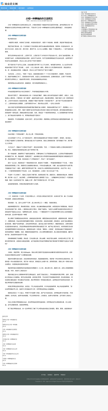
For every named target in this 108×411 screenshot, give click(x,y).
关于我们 (43, 374)
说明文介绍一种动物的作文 (10, 334)
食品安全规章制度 (86, 34)
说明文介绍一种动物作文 (9, 319)
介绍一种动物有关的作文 (88, 14)
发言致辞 (22, 8)
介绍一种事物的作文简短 (88, 19)
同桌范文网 (4, 10)
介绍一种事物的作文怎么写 (89, 17)
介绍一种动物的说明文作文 (89, 24)
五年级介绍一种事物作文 (9, 339)
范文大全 (4, 8)
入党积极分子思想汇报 (87, 31)
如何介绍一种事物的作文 (88, 20)
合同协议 (30, 8)
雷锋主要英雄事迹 (86, 32)
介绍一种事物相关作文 (87, 26)
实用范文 (10, 10)
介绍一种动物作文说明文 (9, 329)
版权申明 (56, 374)
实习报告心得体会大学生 (88, 36)
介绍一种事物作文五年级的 (89, 22)
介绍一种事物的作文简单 (9, 363)
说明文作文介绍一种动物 (9, 324)
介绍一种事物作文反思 (9, 344)
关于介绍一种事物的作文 (88, 15)
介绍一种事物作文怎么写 (9, 349)
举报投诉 (63, 374)
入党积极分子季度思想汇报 (89, 29)
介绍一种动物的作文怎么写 (10, 354)
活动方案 (13, 8)
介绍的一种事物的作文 (9, 358)
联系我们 (50, 374)
